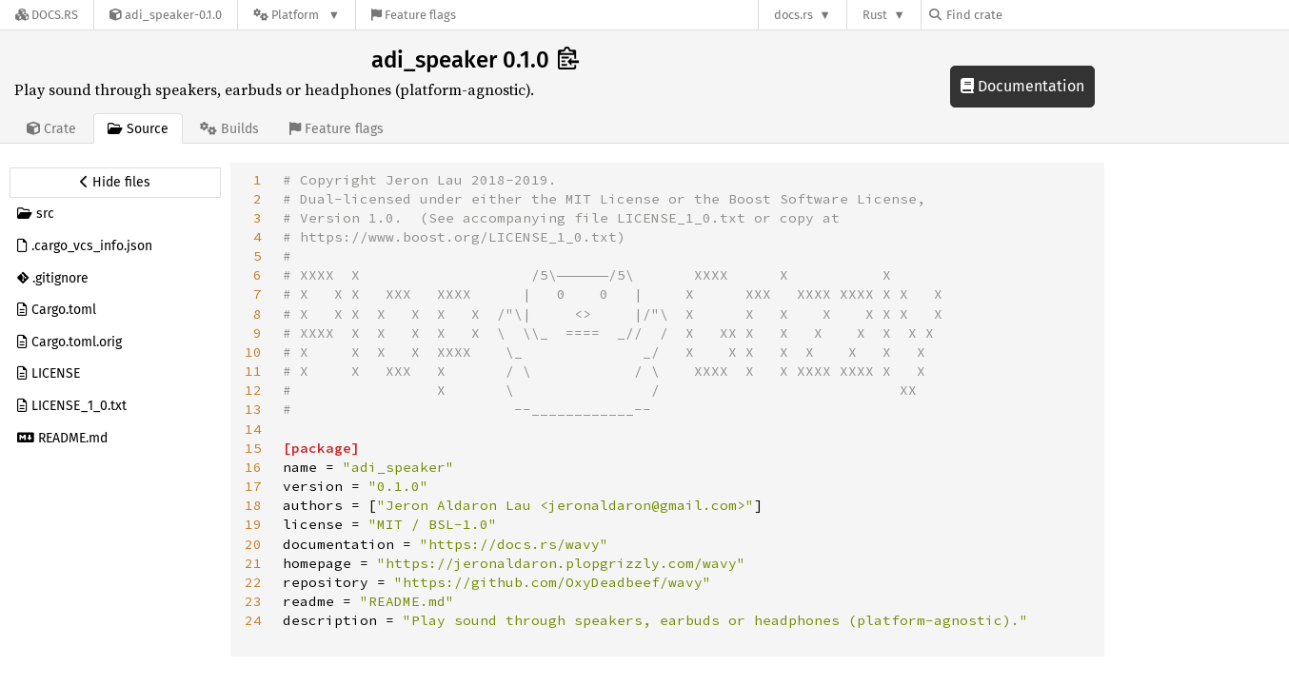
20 (253, 544)
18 (253, 505)
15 (253, 448)
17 (253, 486)
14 (253, 429)
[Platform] (296, 14)
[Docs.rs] (46, 14)
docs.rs (793, 15)
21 (253, 563)
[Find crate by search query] (1024, 14)
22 (253, 582)
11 (253, 371)
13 (253, 409)
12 (253, 390)
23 (253, 601)
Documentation (1022, 86)
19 (253, 524)
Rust (875, 15)
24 (253, 620)
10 (253, 352)
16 (253, 467)
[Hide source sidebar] (115, 182)
